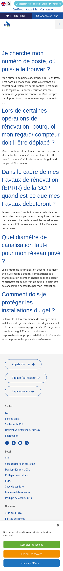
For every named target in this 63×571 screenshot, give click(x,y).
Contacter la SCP (14, 424)
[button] (58, 525)
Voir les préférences (31, 563)
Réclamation (11, 435)
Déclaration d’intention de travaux (22, 430)
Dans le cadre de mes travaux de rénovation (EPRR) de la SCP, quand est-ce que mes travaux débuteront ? (31, 187)
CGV (7, 458)
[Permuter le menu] (59, 24)
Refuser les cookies (31, 554)
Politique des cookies (16, 475)
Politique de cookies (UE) (18, 498)
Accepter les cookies (31, 544)
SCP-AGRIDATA (13, 513)
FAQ (7, 413)
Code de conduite (14, 486)
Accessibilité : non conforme (20, 463)
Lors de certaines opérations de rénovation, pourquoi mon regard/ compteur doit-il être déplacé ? (30, 126)
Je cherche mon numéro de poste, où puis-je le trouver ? (29, 61)
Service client (12, 418)
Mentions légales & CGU (17, 469)
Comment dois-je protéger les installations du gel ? (28, 302)
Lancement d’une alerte (17, 492)
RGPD (8, 480)
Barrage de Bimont (15, 518)
